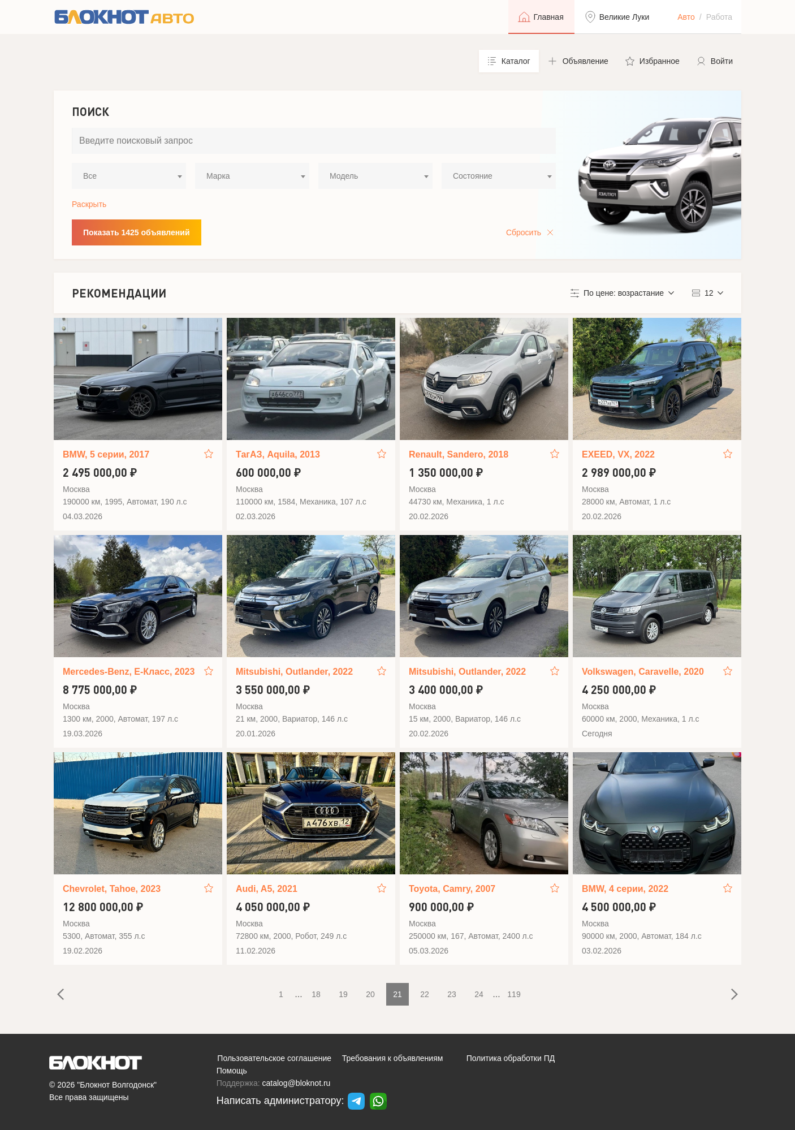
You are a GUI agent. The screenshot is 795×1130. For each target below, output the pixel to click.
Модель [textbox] (344, 175)
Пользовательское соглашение (274, 1058)
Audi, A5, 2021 (266, 889)
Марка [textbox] (218, 175)
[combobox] (129, 176)
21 (397, 994)
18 (316, 994)
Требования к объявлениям (392, 1058)
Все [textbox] (90, 175)
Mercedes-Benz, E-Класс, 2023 (129, 671)
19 (343, 994)
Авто (686, 16)
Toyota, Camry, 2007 (452, 889)
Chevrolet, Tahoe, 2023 (112, 889)
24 (478, 994)
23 (451, 994)
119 (513, 994)
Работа (719, 16)
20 (370, 994)
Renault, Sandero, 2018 (458, 454)
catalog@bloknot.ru (296, 1083)
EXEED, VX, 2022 (618, 454)
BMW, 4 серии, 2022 (625, 889)
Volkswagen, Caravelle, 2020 (643, 671)
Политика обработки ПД (510, 1058)
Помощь (232, 1070)
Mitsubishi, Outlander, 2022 (294, 671)
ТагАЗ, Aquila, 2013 (278, 454)
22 (424, 994)
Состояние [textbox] (472, 175)
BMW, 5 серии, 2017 (106, 454)
